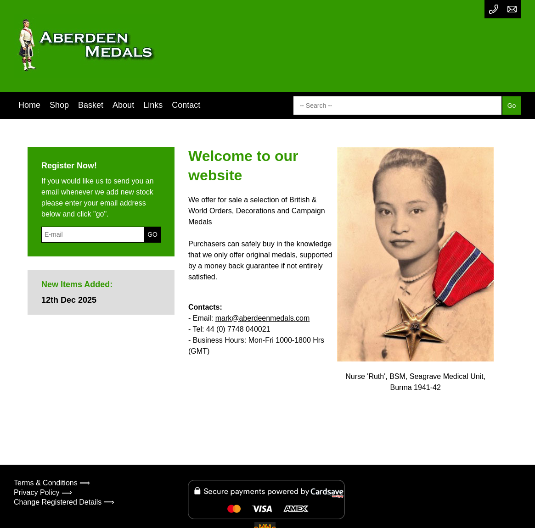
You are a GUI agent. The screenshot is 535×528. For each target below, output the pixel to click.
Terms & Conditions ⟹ (52, 483)
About (123, 105)
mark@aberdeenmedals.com (262, 318)
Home (29, 105)
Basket (90, 105)
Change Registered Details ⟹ (64, 502)
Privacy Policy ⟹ (43, 492)
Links (153, 105)
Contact (186, 105)
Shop (59, 105)
